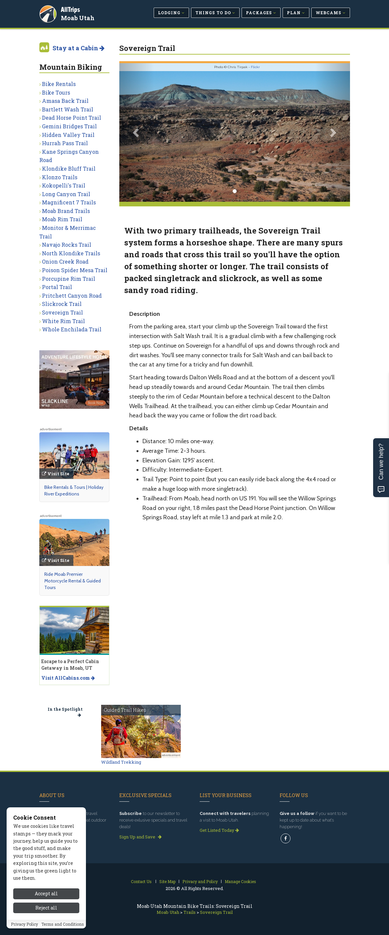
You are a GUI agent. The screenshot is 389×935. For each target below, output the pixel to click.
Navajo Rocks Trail (66, 244)
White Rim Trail (63, 321)
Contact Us (141, 881)
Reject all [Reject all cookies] (46, 908)
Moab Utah (78, 18)
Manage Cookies (240, 881)
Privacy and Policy (200, 881)
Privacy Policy (24, 924)
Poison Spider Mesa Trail (74, 270)
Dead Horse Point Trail (71, 117)
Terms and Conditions (62, 924)
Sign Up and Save (140, 837)
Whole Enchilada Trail (71, 329)
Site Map (167, 881)
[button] (136, 132)
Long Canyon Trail (66, 194)
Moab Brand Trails (66, 210)
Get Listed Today (219, 830)
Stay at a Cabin (78, 48)
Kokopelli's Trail (63, 185)
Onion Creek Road (65, 261)
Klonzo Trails (59, 177)
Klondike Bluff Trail (69, 168)
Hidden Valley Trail (68, 134)
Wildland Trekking (121, 762)
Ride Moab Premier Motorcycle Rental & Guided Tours (72, 580)
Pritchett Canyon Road (72, 295)
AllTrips (70, 9)
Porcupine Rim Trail (68, 278)
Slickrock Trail (62, 303)
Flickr (255, 67)
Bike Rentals (59, 83)
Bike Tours (56, 92)
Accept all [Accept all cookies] (46, 893)
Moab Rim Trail (62, 219)
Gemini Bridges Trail (69, 126)
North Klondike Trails (71, 253)
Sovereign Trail (62, 312)
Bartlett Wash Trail (67, 109)
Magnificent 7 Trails (69, 202)
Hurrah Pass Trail (65, 143)
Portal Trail (57, 286)
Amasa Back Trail (65, 100)
